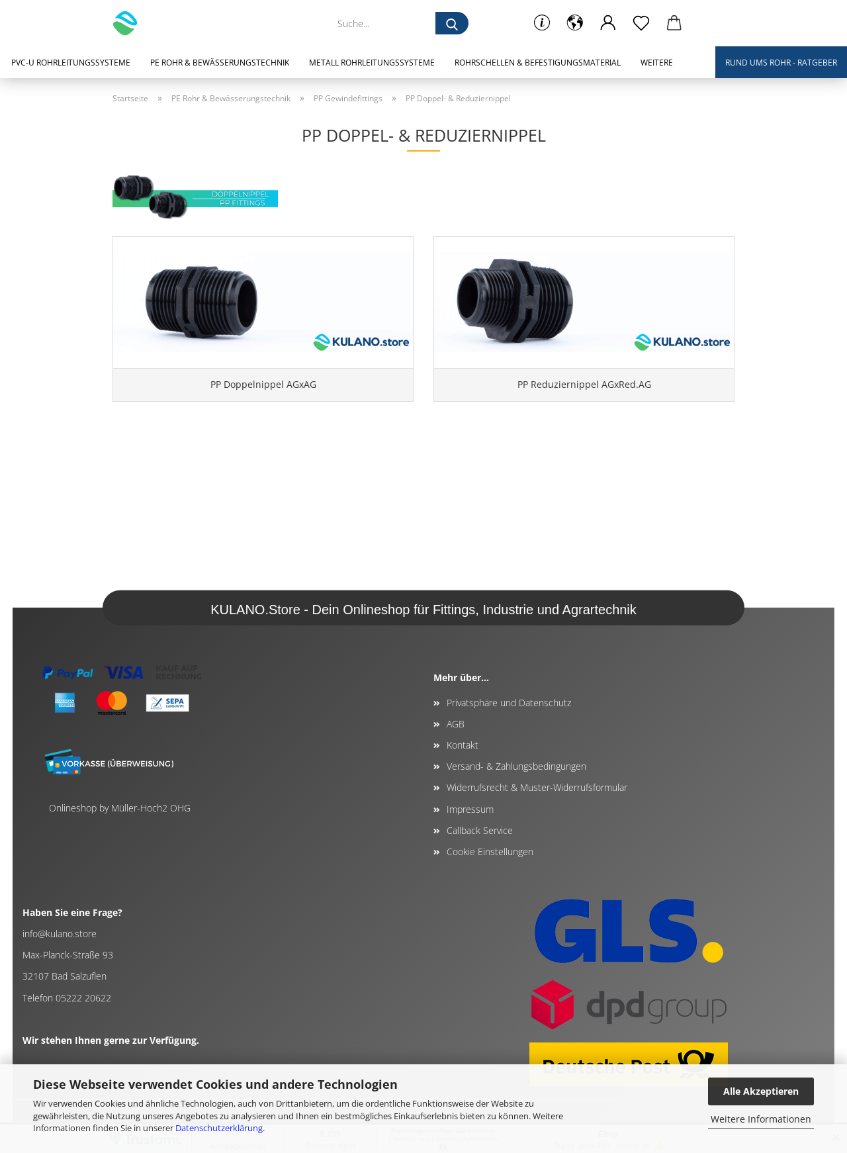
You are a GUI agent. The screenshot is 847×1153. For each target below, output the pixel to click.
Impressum (470, 809)
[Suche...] (451, 23)
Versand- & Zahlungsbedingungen (516, 766)
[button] (575, 23)
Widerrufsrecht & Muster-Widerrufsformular (537, 787)
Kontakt (462, 745)
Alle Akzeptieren (761, 1091)
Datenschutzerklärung (219, 1128)
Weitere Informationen (761, 1119)
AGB (456, 723)
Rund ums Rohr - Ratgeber (781, 62)
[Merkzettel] (641, 23)
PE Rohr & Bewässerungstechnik (219, 62)
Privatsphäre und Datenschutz (509, 702)
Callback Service (480, 830)
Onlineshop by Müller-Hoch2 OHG (120, 808)
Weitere (657, 62)
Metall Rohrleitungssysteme (372, 62)
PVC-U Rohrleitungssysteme (70, 62)
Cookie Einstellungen (490, 851)
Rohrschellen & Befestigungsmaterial (538, 62)
